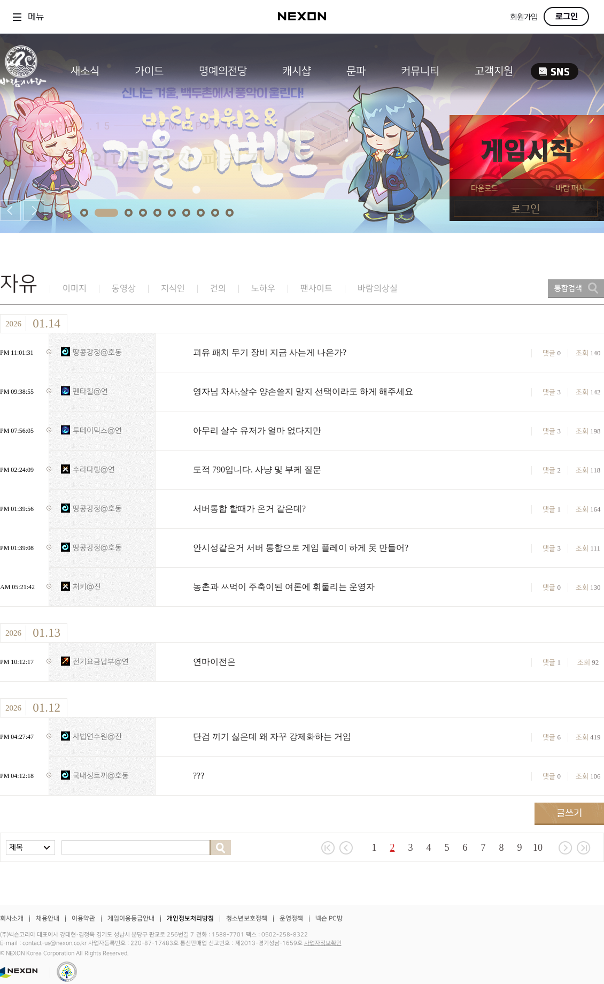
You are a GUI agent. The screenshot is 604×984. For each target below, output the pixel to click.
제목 (16, 847)
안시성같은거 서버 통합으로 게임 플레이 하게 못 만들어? (300, 547)
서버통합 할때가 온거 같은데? (249, 508)
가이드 (149, 71)
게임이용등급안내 (130, 918)
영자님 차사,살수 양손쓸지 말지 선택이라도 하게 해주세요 (303, 391)
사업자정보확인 (323, 943)
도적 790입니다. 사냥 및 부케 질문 (257, 469)
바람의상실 (378, 288)
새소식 (85, 71)
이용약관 (83, 918)
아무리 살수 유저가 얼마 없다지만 (257, 430)
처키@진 (87, 587)
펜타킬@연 (90, 391)
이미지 (75, 288)
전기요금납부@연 (101, 662)
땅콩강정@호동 (97, 352)
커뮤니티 (420, 71)
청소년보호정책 (246, 918)
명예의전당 (223, 71)
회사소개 (12, 918)
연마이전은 (214, 661)
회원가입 (524, 17)
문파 (356, 71)
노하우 (263, 288)
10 (538, 847)
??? (198, 775)
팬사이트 (316, 288)
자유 (18, 284)
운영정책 (291, 918)
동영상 (124, 288)
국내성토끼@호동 (101, 776)
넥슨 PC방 (329, 918)
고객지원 (494, 71)
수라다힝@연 (94, 470)
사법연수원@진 (97, 737)
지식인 (173, 288)
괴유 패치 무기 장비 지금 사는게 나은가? (269, 352)
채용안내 (47, 918)
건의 (218, 288)
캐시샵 (296, 71)
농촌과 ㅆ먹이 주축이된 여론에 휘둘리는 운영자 (284, 586)
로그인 (566, 16)
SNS (554, 71)
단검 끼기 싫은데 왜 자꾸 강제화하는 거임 (272, 736)
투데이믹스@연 (97, 430)
